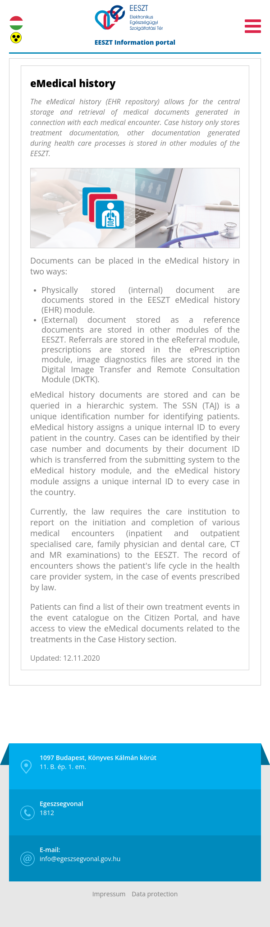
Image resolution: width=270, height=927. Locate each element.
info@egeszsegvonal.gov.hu (80, 854)
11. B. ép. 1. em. (98, 762)
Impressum (109, 894)
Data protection (155, 894)
